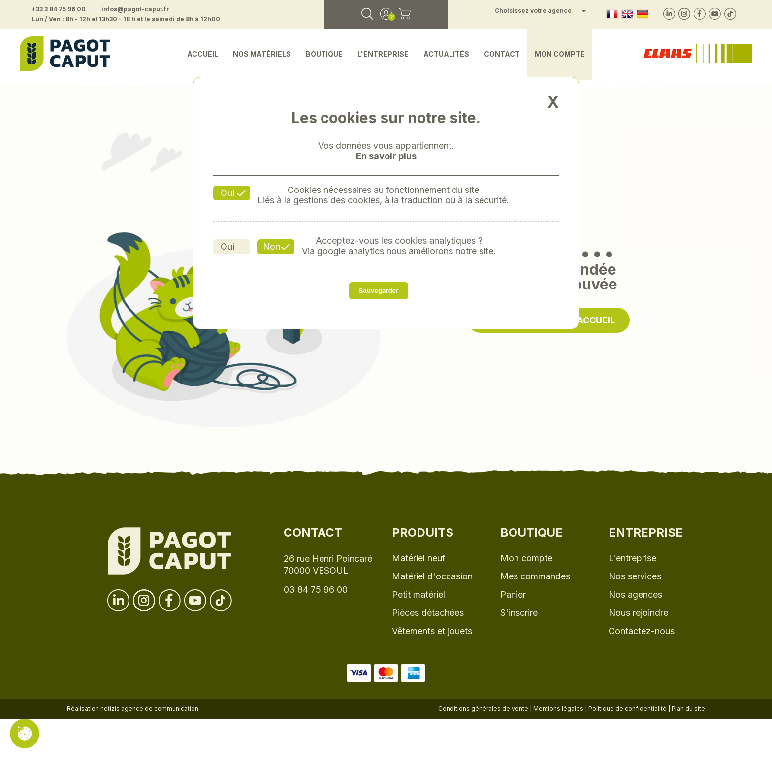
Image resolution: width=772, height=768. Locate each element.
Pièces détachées (428, 613)
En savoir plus (386, 156)
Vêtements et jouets (432, 631)
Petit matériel (418, 594)
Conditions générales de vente (483, 708)
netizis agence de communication (149, 708)
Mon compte (560, 54)
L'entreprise (383, 54)
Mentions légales (558, 708)
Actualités (446, 54)
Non (271, 246)
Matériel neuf (419, 558)
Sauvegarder (379, 290)
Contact (502, 54)
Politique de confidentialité (627, 708)
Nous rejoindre (638, 613)
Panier (513, 594)
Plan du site (688, 708)
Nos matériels (262, 54)
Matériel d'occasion (432, 576)
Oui (227, 193)
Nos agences (635, 594)
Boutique (324, 54)
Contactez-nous (642, 631)
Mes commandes (535, 576)
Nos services (635, 576)
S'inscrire (519, 613)
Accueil (202, 54)
